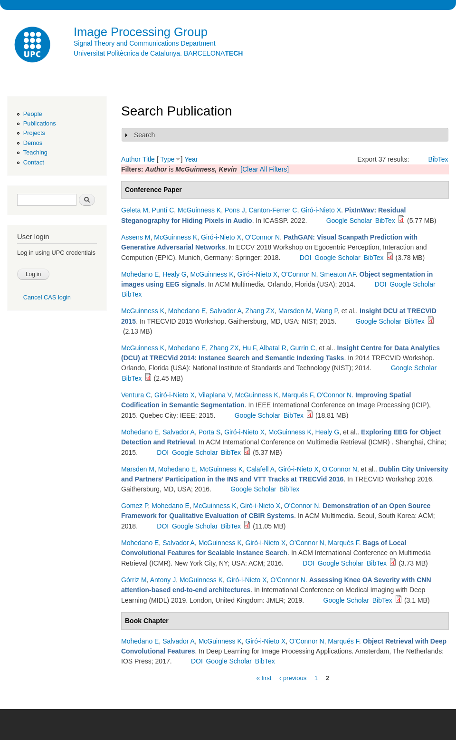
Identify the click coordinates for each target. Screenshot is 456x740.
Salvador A (225, 311)
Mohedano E (140, 274)
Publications (39, 123)
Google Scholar (349, 220)
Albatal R (272, 348)
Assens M (135, 237)
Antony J (163, 580)
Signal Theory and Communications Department (145, 43)
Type (167, 159)
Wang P (326, 311)
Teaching (35, 152)
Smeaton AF (338, 274)
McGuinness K (199, 210)
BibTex (438, 159)
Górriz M (134, 580)
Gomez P (134, 505)
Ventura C (136, 395)
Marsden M (295, 311)
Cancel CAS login (47, 297)
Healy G (174, 274)
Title (148, 159)
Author (131, 159)
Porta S (210, 432)
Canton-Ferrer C (273, 210)
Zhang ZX (260, 311)
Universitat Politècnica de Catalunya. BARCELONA (158, 53)
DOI (306, 257)
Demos (32, 142)
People (32, 113)
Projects (34, 132)
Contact (33, 162)
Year (191, 159)
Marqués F (297, 395)
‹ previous (292, 677)
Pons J (235, 210)
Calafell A (261, 469)
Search (144, 135)
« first (264, 677)
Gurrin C (302, 348)
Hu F (249, 348)
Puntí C (163, 210)
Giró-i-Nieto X (321, 210)
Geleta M (134, 210)
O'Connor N (262, 237)
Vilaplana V (215, 395)
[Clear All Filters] (264, 169)
